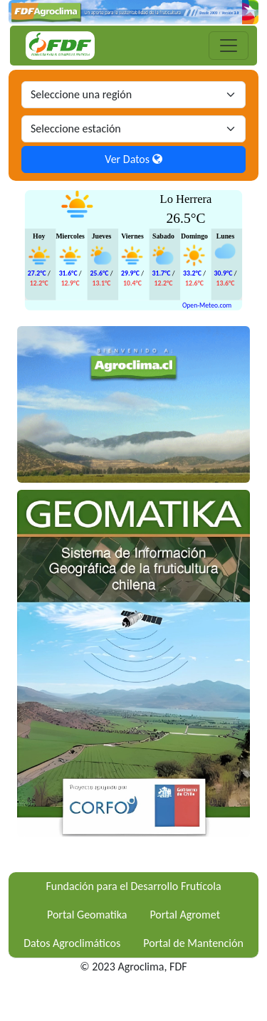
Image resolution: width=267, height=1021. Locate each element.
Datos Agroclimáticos (71, 943)
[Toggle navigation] (228, 45)
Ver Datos (133, 159)
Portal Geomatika (87, 914)
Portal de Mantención (193, 943)
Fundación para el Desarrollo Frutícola (133, 886)
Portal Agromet (185, 914)
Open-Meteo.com (206, 304)
